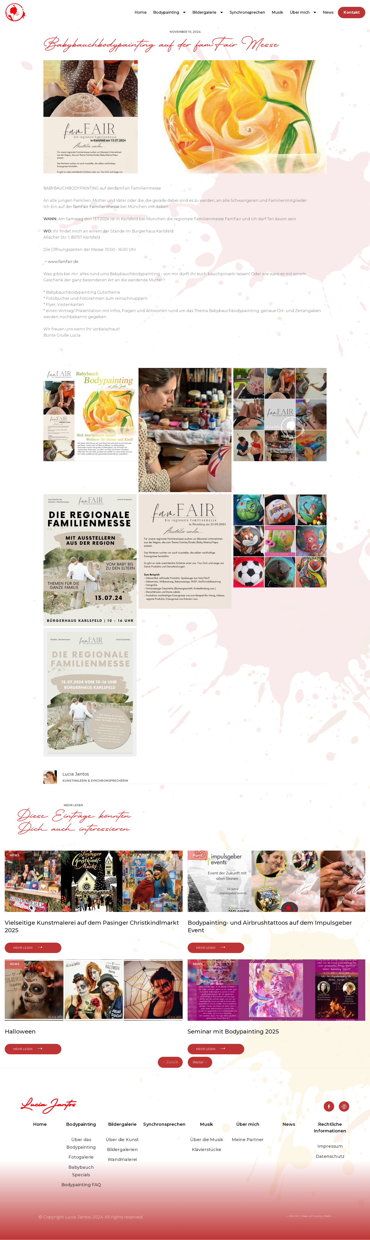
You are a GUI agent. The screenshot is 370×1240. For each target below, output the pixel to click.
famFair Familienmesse (96, 206)
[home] (15, 12)
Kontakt (352, 12)
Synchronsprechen (247, 12)
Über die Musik (206, 1139)
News (328, 12)
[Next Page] (200, 1062)
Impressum (330, 1146)
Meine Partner (248, 1139)
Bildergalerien (122, 1149)
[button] (169, 12)
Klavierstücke (206, 1149)
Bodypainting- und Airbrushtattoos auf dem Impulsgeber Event (270, 926)
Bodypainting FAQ (81, 1184)
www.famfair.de (63, 261)
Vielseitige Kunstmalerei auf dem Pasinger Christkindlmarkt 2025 (92, 926)
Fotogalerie (81, 1157)
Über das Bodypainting (81, 1143)
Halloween (20, 1031)
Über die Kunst (122, 1139)
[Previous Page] (170, 1062)
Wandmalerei (122, 1159)
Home (141, 12)
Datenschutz (330, 1156)
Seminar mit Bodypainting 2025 (233, 1031)
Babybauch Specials (81, 1171)
